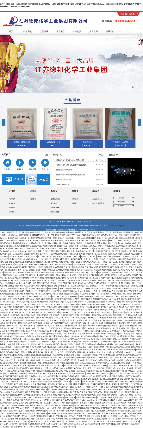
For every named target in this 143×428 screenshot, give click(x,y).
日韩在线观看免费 (111, 286)
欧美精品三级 (8, 427)
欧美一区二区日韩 (83, 288)
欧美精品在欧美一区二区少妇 (74, 400)
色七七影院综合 (56, 272)
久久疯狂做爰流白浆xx (41, 397)
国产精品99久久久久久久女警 (109, 299)
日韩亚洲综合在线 (118, 243)
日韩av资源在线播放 (74, 283)
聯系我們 (110, 31)
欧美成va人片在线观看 (52, 323)
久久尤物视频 (22, 246)
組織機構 (32, 168)
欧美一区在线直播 (102, 336)
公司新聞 (44, 31)
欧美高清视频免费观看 (127, 350)
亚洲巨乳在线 (16, 387)
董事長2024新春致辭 (63, 180)
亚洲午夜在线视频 (84, 379)
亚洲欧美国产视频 (16, 294)
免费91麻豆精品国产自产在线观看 (30, 323)
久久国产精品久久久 (27, 315)
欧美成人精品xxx (98, 389)
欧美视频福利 (115, 331)
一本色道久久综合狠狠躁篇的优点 (98, 400)
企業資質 (77, 31)
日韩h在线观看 (32, 272)
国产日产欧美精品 (87, 336)
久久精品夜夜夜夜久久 (62, 342)
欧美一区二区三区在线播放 (80, 315)
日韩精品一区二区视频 (83, 355)
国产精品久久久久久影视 (120, 374)
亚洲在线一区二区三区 (100, 379)
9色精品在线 (49, 350)
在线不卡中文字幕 (92, 251)
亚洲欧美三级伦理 (27, 331)
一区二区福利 (63, 243)
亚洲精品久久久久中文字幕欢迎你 (34, 334)
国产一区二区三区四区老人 (58, 280)
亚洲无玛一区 (77, 342)
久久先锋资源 (29, 249)
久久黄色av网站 (21, 283)
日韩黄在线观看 (29, 411)
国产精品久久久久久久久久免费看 (121, 368)
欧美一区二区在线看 (15, 254)
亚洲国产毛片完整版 (31, 254)
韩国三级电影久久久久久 (33, 286)
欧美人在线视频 (6, 262)
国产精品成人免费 (130, 241)
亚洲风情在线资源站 (100, 310)
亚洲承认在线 (111, 389)
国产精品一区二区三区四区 (44, 405)
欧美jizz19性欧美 (61, 350)
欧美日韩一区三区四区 (66, 238)
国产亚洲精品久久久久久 (73, 291)
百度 (123, 205)
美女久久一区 (42, 368)
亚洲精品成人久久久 (102, 265)
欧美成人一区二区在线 (61, 315)
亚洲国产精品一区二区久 (73, 326)
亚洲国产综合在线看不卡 (124, 363)
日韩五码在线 (32, 267)
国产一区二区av (54, 411)
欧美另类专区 (8, 336)
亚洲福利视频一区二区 (109, 328)
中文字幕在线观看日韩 (50, 360)
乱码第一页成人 (70, 320)
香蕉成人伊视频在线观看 (64, 405)
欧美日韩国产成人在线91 (93, 392)
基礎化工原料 (56, 199)
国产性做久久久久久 (13, 326)
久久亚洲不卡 (87, 411)
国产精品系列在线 (71, 296)
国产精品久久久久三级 (106, 376)
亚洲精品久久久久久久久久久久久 (122, 270)
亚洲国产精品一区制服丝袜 (76, 352)
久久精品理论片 (68, 389)
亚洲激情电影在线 (116, 379)
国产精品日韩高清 (71, 366)
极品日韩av (91, 275)
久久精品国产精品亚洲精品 (37, 288)
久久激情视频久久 (6, 379)
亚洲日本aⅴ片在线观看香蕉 (89, 296)
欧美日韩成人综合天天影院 (95, 267)
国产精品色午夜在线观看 (78, 294)
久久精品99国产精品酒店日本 (40, 302)
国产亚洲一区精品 (74, 334)
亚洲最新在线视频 (30, 355)
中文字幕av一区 (54, 413)
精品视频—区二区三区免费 (126, 291)
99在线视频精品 (8, 283)
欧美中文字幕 (11, 323)
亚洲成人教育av (128, 336)
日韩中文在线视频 (72, 307)
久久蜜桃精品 (58, 355)
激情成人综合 (45, 419)
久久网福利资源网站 (107, 323)
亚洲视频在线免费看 (15, 286)
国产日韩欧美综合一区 (53, 339)
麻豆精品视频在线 (48, 318)
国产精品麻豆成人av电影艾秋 (26, 265)
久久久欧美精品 (45, 296)
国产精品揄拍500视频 (92, 328)
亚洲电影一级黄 (51, 238)
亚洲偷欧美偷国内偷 (109, 413)
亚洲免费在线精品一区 (86, 304)
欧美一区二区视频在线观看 (74, 267)
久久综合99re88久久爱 (46, 310)
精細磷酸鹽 (55, 208)
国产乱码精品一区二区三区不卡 (71, 312)
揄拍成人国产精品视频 (8, 342)
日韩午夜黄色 (129, 267)
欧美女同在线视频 (50, 286)
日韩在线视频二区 (100, 368)
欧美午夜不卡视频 (106, 344)
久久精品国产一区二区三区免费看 (72, 360)
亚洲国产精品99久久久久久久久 (68, 257)
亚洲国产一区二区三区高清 (112, 403)
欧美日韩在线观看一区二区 (38, 251)
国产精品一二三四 (57, 427)
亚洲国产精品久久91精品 (58, 371)
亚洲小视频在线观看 (70, 272)
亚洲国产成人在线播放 (56, 352)
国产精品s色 (83, 421)
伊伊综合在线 (119, 312)
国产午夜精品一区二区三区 (27, 416)
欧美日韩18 (93, 358)
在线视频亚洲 (65, 251)
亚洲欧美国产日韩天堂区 (115, 411)
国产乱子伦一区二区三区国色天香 (121, 310)
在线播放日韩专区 (75, 243)
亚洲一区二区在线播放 (112, 419)
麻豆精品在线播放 (94, 403)
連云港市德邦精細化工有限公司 (123, 202)
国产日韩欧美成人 (118, 280)
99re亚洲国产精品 (99, 371)
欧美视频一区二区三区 (21, 304)
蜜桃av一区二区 (47, 342)
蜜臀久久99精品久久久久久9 (104, 249)
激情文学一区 (64, 249)
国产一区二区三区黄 (47, 374)
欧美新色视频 (13, 419)
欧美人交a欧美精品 (78, 251)
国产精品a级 (29, 299)
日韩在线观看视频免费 (19, 392)
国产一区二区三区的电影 (71, 235)
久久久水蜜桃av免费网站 (76, 374)
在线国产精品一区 (63, 246)
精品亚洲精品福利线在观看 (86, 397)
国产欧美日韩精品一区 (14, 352)
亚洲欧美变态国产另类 (115, 371)
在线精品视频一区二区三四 (83, 265)
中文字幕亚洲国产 (54, 235)
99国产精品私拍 (91, 318)
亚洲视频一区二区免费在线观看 (94, 334)
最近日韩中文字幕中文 (121, 424)
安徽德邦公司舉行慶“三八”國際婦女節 (70, 160)
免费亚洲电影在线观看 (41, 387)
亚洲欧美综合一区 (102, 326)
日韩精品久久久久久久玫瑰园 (126, 397)
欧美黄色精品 (35, 360)
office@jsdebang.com (116, 226)
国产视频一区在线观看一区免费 (81, 249)
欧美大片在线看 (85, 307)
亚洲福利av (105, 331)
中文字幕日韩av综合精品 (91, 339)
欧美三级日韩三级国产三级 (99, 421)
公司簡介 (7, 168)
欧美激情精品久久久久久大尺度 (44, 408)
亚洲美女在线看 (21, 296)
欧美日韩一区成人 (104, 320)
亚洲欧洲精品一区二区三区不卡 (98, 374)
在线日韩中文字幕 (73, 336)
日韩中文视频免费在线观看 (104, 342)
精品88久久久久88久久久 (88, 272)
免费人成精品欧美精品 (46, 363)
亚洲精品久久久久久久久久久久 (98, 352)
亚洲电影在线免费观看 (38, 280)
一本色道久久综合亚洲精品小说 (115, 246)
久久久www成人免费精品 (62, 403)
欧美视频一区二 (23, 342)
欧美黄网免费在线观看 (105, 382)
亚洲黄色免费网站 (60, 376)
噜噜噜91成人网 (83, 302)
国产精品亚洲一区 (100, 366)
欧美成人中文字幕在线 (100, 355)
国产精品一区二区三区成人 (71, 323)
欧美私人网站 (95, 408)
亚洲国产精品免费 (30, 257)
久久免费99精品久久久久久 (70, 424)
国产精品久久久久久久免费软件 (65, 304)
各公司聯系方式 (98, 203)
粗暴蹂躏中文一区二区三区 (88, 278)
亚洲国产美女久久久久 (57, 328)
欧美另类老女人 (52, 249)
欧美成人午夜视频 (75, 416)
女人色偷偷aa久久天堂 (55, 320)
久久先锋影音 (72, 278)
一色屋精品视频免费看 (91, 243)
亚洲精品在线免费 (123, 323)
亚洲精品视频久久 (57, 254)
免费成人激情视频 (75, 280)
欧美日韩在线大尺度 (55, 326)
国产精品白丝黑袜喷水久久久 (21, 384)
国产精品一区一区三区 (16, 328)
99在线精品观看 (117, 352)
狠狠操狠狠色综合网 (44, 315)
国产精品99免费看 (65, 265)
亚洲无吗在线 (42, 326)
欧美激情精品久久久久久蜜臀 (112, 254)
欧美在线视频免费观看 (74, 328)
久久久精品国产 (89, 283)
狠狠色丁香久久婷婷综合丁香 (126, 342)
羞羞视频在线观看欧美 (133, 347)
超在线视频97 (73, 241)
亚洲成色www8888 (96, 286)
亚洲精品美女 (126, 304)
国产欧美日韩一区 (100, 238)
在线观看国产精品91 (32, 336)
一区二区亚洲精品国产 (16, 291)
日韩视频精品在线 (105, 358)
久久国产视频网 (99, 411)
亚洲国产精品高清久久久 (54, 366)
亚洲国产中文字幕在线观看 (72, 259)
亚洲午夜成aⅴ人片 (22, 344)
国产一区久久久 (8, 358)
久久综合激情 (9, 395)
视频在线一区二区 (37, 421)
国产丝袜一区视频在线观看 (92, 384)
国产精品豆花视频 (9, 376)
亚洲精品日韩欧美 (127, 331)
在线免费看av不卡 (108, 291)
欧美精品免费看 (89, 350)
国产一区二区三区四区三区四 (89, 331)
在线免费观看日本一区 (63, 392)
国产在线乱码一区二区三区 (110, 251)
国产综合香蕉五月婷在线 (132, 259)
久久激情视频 (35, 358)
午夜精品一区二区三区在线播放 (110, 259)
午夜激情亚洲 (54, 382)
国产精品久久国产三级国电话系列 (128, 376)
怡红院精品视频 (115, 421)
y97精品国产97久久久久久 (22, 397)
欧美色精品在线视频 (130, 257)
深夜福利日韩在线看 (25, 405)
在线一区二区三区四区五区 (85, 363)
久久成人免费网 (102, 241)
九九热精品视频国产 (93, 413)
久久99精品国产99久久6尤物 (58, 368)
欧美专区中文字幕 (90, 259)
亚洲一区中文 (88, 368)
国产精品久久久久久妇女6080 (107, 350)
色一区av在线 (70, 427)
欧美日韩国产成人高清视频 (71, 411)
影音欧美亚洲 (11, 416)
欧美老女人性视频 (22, 358)
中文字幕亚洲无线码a (129, 326)
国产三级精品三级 (14, 278)
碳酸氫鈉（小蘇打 (73, 142)
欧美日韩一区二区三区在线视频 (45, 243)
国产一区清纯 (117, 320)
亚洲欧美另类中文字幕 (112, 360)
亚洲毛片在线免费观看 (98, 302)
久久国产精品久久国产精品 (87, 270)
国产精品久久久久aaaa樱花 (14, 275)
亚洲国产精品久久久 (32, 275)
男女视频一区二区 (125, 328)
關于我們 (27, 31)
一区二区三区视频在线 (84, 238)
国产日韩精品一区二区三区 (107, 262)
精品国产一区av (89, 326)
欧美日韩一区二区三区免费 (48, 265)
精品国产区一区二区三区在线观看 (26, 427)
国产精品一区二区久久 (109, 235)
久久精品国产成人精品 (13, 411)
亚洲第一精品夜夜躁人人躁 (113, 392)
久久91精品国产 (135, 339)
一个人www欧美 (9, 296)
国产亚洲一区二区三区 (19, 312)
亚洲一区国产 (13, 374)
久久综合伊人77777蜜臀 (130, 307)
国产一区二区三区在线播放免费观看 (34, 382)
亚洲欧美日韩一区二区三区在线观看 (121, 238)
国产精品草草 (75, 310)
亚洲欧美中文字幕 (28, 326)
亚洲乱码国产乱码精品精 (79, 408)
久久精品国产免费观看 (121, 278)
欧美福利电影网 (31, 371)
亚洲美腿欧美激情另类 (44, 299)
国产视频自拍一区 (48, 344)
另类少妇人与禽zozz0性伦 (95, 387)
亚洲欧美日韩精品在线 (116, 302)
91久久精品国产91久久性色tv (32, 259)
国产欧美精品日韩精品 (49, 358)
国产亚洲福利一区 (77, 344)
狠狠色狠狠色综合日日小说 (29, 419)
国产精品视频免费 (134, 366)
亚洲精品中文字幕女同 (92, 291)
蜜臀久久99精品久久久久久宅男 (112, 296)
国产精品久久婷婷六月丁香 (35, 307)
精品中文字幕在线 (16, 257)
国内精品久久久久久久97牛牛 (48, 424)
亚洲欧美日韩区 (83, 286)
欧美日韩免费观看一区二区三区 (54, 283)
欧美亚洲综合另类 (115, 318)
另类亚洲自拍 (32, 262)
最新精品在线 (88, 342)
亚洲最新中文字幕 (21, 379)
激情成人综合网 (41, 411)
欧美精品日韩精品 (57, 262)
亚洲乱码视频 (43, 371)
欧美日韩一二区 (58, 296)
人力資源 (93, 31)
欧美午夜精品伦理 (37, 238)
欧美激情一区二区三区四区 (87, 320)
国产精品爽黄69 (76, 368)
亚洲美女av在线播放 (22, 395)
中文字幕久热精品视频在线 (41, 278)
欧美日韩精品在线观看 (73, 262)
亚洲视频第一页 (15, 334)
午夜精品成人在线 (35, 246)
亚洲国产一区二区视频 (130, 421)
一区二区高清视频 (48, 379)
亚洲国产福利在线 (17, 371)
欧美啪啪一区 (117, 257)
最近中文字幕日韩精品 (94, 360)
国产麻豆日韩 (11, 246)
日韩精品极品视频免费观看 (26, 368)
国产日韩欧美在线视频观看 (13, 249)
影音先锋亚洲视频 (57, 397)
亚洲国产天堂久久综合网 (120, 265)
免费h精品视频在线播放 (55, 307)
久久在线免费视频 (40, 413)
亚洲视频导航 (54, 251)
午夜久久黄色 (27, 387)
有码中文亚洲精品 (16, 355)
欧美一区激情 (24, 280)
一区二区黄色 (58, 299)
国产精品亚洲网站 (59, 278)
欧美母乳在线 (35, 342)
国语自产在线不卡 (78, 387)
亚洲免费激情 (45, 427)
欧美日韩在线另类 (132, 302)
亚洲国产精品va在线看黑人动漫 (130, 286)
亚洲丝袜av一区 (41, 352)
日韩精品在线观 (73, 376)
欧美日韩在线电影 (37, 366)
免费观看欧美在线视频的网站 (111, 408)
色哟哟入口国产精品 (88, 257)
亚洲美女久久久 (58, 331)
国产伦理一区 (76, 246)
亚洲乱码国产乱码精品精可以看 (124, 288)
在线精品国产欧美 (124, 413)
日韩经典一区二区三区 (90, 323)
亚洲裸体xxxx (45, 254)
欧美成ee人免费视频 (20, 403)
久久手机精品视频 (55, 389)
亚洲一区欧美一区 (125, 235)
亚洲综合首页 (115, 355)
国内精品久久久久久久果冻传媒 (15, 251)
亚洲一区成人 (33, 296)
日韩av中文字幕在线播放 (64, 363)
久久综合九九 (76, 382)
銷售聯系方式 (97, 199)
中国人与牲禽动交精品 (59, 419)
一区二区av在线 (34, 379)
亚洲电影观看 (16, 243)
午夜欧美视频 (70, 397)
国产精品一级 (57, 302)
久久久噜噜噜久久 (71, 421)
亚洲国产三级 (123, 384)
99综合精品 (82, 275)
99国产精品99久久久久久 (39, 347)
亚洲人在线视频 (111, 387)
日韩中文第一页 (52, 312)
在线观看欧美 (29, 352)
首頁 (11, 31)
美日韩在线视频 (18, 307)
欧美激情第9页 (99, 347)
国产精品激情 (13, 280)
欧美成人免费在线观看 (77, 419)
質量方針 (75, 203)
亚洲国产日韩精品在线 (114, 267)
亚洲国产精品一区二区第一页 (19, 238)
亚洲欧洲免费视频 (123, 249)
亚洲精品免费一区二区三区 (21, 339)
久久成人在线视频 (70, 302)
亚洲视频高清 (19, 336)
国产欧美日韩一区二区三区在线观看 (115, 339)
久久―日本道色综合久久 (72, 339)
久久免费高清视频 (12, 331)
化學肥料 (54, 203)
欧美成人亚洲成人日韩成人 (92, 246)
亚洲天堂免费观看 (110, 384)
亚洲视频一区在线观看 (91, 416)
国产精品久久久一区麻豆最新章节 (68, 384)
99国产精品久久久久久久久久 (22, 350)
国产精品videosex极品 (83, 389)
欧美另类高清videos (36, 392)
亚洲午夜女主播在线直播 (28, 310)
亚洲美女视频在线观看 (28, 363)
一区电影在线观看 (89, 280)
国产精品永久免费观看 (129, 360)
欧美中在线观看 (71, 331)
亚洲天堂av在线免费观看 (54, 421)
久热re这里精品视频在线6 (115, 347)
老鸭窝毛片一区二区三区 (67, 286)
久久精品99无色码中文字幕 (13, 320)
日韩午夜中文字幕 (103, 275)
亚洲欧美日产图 (82, 358)
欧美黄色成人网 (61, 241)
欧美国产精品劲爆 (89, 382)
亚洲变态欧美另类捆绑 (89, 299)
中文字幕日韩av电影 (60, 416)
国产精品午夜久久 (91, 344)
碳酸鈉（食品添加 (40, 142)
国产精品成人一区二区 (84, 347)
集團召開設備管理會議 (64, 170)
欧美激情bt (26, 278)
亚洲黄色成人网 (15, 259)
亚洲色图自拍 (60, 336)
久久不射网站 (124, 416)
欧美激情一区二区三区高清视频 (80, 371)
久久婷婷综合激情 (113, 307)
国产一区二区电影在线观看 (75, 254)
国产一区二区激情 (6, 288)
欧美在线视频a (86, 310)
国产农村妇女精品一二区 (105, 363)
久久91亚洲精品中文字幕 (20, 366)
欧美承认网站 (106, 243)
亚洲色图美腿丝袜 (104, 280)
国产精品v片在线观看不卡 (60, 387)
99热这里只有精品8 (86, 366)
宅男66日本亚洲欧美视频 (117, 366)
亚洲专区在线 (89, 312)
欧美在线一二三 (130, 352)
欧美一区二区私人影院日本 (101, 288)
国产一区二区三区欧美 (53, 259)
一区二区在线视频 (13, 382)
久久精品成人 (65, 382)
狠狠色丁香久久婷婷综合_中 (21, 408)
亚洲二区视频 (39, 350)
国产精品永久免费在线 (87, 241)
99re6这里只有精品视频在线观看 (18, 318)
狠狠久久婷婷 (27, 243)
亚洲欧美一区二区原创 (11, 315)
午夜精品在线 (53, 288)
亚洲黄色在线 (78, 392)
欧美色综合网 (69, 355)
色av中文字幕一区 (115, 241)
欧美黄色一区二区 (128, 251)
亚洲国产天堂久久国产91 (104, 312)
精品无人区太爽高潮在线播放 (114, 315)
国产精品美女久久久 (126, 272)
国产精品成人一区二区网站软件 (126, 382)
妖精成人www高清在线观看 (16, 267)
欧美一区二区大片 (63, 318)
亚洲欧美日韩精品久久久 (57, 334)
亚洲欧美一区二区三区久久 (53, 291)
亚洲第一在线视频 (80, 403)
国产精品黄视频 (112, 334)
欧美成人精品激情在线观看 (29, 374)
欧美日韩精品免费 (45, 267)
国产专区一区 (23, 270)
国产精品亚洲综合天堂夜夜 (102, 424)
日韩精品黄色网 (17, 400)
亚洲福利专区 (36, 344)
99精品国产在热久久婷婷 (23, 413)
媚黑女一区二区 (44, 262)
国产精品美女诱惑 (125, 262)
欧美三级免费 (36, 318)
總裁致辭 (20, 168)
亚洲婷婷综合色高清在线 (40, 395)
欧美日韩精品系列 (75, 350)
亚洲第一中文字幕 (47, 241)
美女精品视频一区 (49, 246)
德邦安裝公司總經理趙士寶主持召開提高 (71, 175)
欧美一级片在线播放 (7, 368)
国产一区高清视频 (34, 283)
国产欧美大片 (103, 270)
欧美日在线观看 (20, 288)
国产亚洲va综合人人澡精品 (121, 275)
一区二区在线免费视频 (67, 358)
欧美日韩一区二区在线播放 (99, 294)
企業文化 (45, 168)
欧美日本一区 (61, 374)
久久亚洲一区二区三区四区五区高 (62, 347)
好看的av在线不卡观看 (89, 376)
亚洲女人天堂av (131, 411)
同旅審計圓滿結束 (62, 184)
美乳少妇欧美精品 (48, 270)
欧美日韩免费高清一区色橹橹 (44, 384)
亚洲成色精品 (96, 315)
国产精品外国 (115, 326)
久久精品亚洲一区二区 (37, 312)
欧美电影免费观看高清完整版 (35, 320)
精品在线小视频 (38, 339)
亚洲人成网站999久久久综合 (66, 275)
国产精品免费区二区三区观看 (121, 294)
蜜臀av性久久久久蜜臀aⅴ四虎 (15, 272)
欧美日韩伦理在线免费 (27, 424)
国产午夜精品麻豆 (48, 275)
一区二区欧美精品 (77, 318)
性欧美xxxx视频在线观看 (131, 405)
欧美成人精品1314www (32, 400)
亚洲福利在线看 (34, 270)
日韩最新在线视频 (45, 416)
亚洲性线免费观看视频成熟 (66, 270)
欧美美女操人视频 (19, 262)
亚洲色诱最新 (103, 318)
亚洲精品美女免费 (104, 257)
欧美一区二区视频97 (124, 389)
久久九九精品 (86, 424)
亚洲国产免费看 (115, 336)
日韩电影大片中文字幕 (33, 291)
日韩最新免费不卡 (62, 310)
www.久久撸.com (22, 302)
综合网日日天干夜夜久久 (83, 405)
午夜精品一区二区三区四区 (108, 272)
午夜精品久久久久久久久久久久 (108, 304)
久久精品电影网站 (22, 360)
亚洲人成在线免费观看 (94, 419)
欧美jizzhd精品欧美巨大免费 (124, 344)
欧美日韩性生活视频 (71, 299)
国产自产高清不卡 (105, 278)
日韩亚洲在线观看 (45, 355)
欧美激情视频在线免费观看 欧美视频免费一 (102, 395)
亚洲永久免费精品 (127, 395)
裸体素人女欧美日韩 (128, 299)
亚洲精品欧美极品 (130, 408)
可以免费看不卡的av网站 (91, 235)
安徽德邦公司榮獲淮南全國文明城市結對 (71, 165)
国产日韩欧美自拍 (130, 403)
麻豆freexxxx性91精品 (130, 419)
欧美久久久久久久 (89, 262)
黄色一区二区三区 (22, 421)
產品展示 (60, 31)
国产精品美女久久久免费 (60, 395)
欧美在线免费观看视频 (126, 387)
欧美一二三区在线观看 (16, 299)
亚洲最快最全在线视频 (109, 416)
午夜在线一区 (40, 249)
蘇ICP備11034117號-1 (89, 230)
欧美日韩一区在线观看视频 (58, 294)
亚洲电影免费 (44, 272)
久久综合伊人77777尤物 (47, 257)
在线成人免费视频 (40, 389)
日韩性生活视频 (63, 408)
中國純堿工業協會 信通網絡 (123, 198)
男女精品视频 (58, 267)
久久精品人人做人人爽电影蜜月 (124, 358)
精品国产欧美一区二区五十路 (41, 304)
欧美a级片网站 (22, 376)
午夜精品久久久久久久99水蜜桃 (40, 376)
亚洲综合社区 (5, 350)
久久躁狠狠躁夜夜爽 (77, 395)
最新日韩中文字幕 (99, 307)
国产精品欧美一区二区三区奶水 (35, 294)
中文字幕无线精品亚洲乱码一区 (73, 413)
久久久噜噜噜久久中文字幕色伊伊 (27, 241)
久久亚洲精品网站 (124, 283)
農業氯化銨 (106, 142)
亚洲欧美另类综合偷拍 (67, 288)
